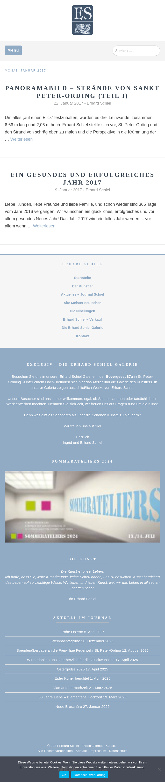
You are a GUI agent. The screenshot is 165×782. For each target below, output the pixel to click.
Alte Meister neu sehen (82, 303)
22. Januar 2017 (68, 103)
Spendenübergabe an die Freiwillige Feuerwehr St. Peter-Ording (68, 650)
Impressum (98, 751)
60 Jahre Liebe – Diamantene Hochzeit (70, 697)
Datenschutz (118, 751)
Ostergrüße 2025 (71, 669)
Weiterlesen (21, 139)
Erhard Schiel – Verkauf (82, 319)
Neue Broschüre (69, 706)
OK (64, 775)
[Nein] (159, 769)
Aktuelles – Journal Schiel (82, 294)
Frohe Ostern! (71, 632)
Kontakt (82, 336)
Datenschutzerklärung (89, 775)
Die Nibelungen (82, 311)
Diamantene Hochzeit (70, 688)
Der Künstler (82, 286)
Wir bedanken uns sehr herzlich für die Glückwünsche (71, 660)
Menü (13, 50)
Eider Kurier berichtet (72, 678)
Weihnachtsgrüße (65, 641)
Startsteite (82, 278)
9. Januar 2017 (68, 190)
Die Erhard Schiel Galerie (82, 328)
